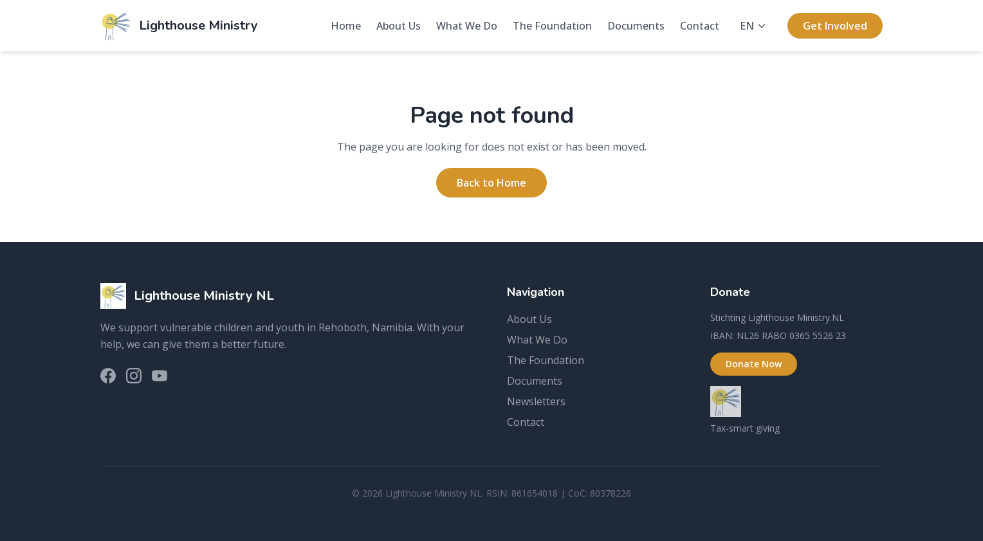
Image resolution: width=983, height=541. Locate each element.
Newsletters (536, 401)
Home (346, 26)
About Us (398, 26)
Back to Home (491, 183)
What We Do (466, 26)
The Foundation (552, 26)
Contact (699, 26)
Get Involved (835, 26)
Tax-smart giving (745, 428)
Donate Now (754, 364)
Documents (636, 26)
